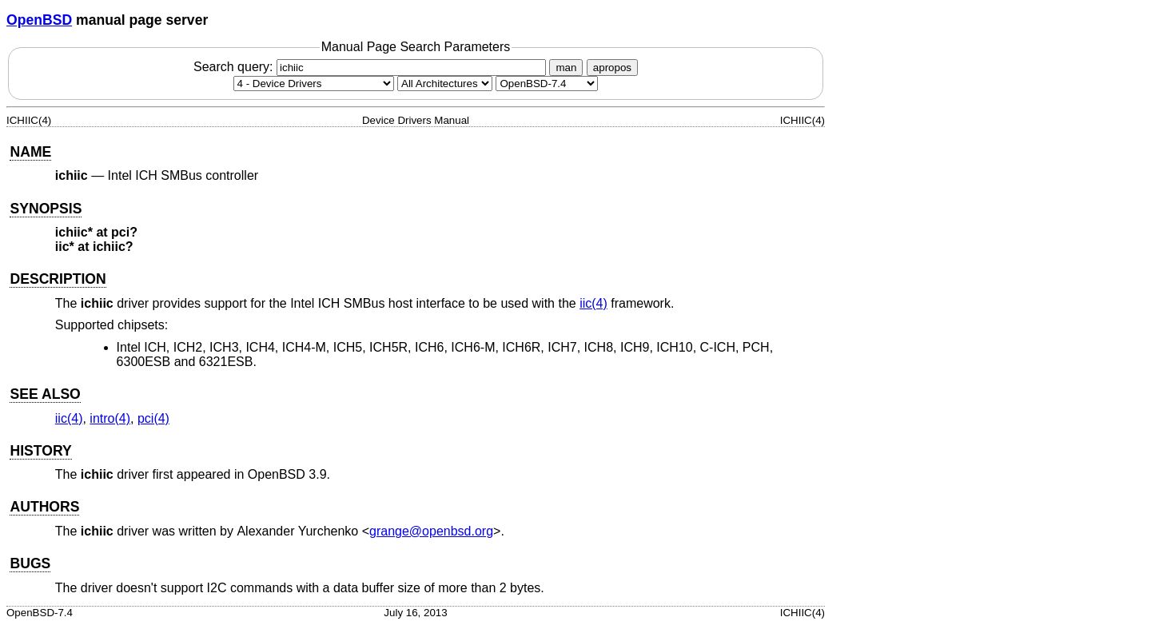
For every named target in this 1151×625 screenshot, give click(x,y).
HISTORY (40, 451)
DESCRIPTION (58, 279)
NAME (30, 152)
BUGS (30, 563)
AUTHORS (44, 507)
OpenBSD (39, 20)
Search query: (371, 67)
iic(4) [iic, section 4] (593, 303)
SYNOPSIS (46, 209)
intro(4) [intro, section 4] (110, 418)
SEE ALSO (45, 394)
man (566, 68)
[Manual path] (547, 83)
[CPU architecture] (444, 83)
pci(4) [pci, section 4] (153, 418)
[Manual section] (313, 83)
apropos (612, 68)
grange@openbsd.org (431, 531)
